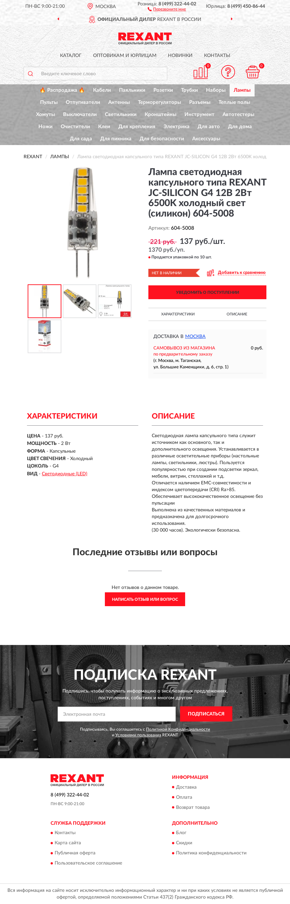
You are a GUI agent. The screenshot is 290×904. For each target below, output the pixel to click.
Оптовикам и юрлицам (124, 55)
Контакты (217, 55)
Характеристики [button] (178, 314)
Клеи (104, 126)
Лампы (242, 90)
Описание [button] (237, 314)
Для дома (240, 126)
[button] (167, 9)
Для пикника (116, 138)
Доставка (186, 787)
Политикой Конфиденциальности (178, 729)
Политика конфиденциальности (211, 853)
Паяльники (132, 90)
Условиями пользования (138, 735)
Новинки (180, 55)
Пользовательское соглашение (88, 863)
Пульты (49, 102)
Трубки (189, 90)
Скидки (184, 843)
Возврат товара (193, 807)
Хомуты (45, 114)
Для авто (209, 126)
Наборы (216, 90)
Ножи (45, 126)
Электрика (177, 126)
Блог (181, 832)
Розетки (163, 90)
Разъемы (199, 102)
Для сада (81, 138)
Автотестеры (238, 114)
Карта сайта (68, 843)
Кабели (102, 90)
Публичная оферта (75, 853)
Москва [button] (195, 336)
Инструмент (199, 114)
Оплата (184, 797)
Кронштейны (160, 114)
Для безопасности (162, 138)
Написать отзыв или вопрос (145, 599)
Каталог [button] (71, 55)
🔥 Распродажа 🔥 (62, 90)
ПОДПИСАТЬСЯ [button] (206, 714)
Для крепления (136, 126)
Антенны (119, 102)
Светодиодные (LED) (64, 474)
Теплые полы (234, 102)
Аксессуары (206, 138)
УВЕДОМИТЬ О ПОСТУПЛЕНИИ (207, 292)
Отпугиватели (83, 102)
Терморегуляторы (159, 102)
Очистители (75, 126)
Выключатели (80, 114)
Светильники (121, 114)
